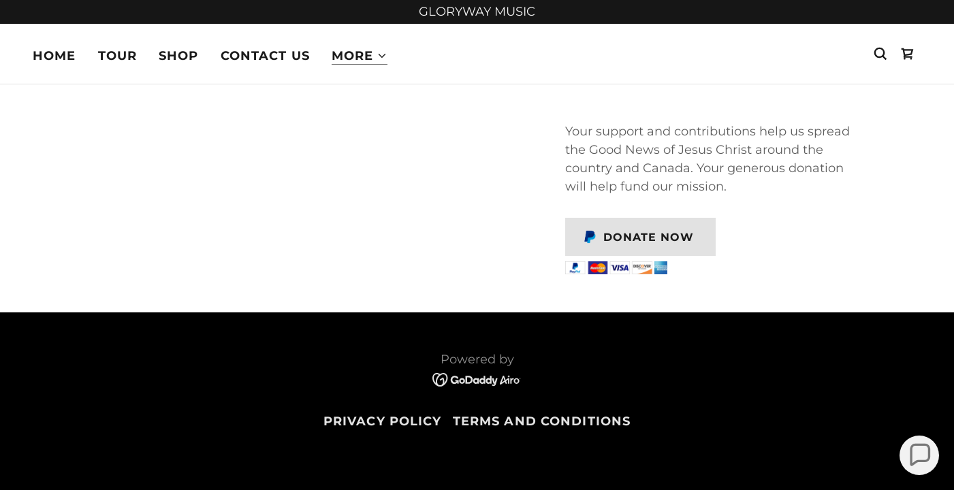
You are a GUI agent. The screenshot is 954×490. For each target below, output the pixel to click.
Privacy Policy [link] (382, 421)
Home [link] (54, 55)
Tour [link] (118, 55)
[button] (359, 56)
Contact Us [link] (265, 55)
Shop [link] (179, 55)
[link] (907, 53)
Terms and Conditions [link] (542, 421)
